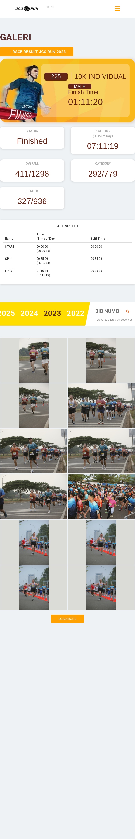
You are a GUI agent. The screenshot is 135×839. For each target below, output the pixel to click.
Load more (67, 618)
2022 (75, 313)
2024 (29, 313)
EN (52, 7)
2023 (52, 313)
